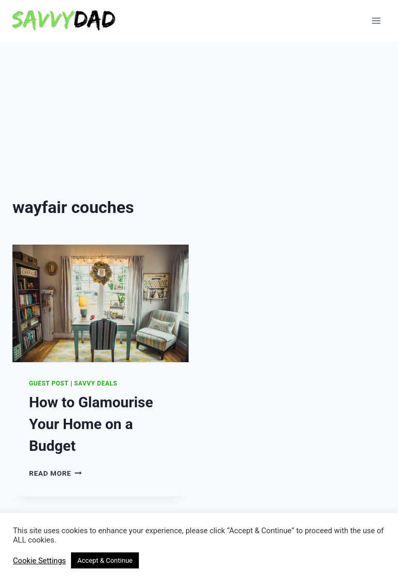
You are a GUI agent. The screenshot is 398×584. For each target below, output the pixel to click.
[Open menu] (376, 20)
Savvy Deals (95, 383)
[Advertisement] (199, 119)
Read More (55, 473)
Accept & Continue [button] (105, 560)
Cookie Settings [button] (39, 560)
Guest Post (48, 383)
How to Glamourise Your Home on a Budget (91, 424)
